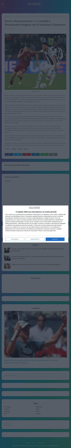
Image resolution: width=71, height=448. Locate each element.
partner (14, 214)
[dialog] (35, 224)
